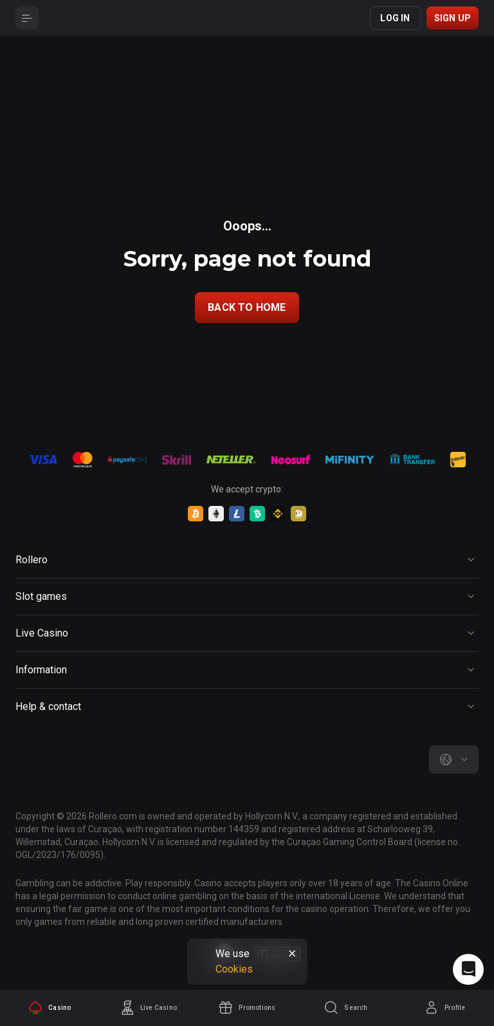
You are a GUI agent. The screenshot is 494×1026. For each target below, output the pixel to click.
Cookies (234, 969)
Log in (395, 18)
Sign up (452, 18)
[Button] (27, 18)
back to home (247, 307)
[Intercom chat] (468, 969)
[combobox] (454, 759)
